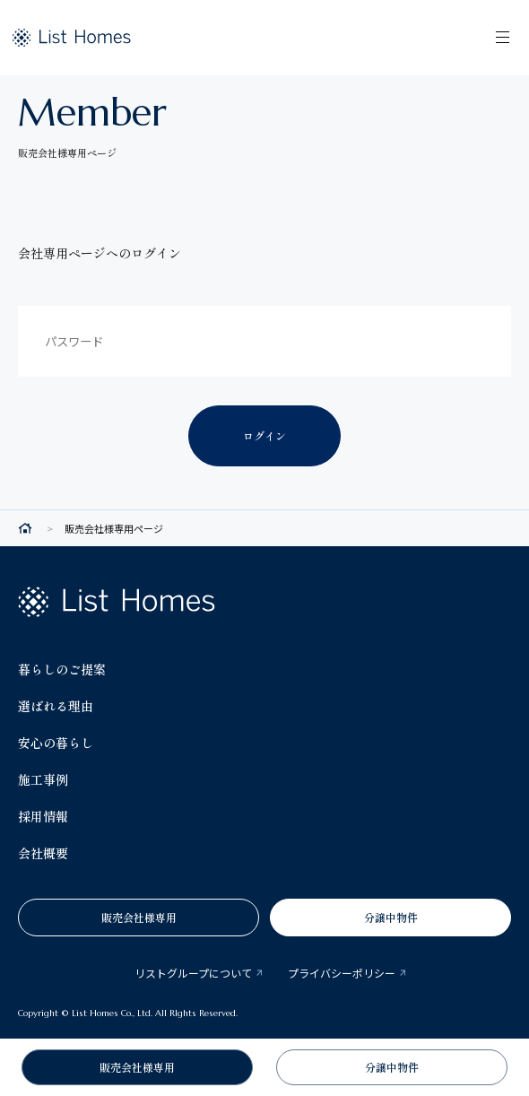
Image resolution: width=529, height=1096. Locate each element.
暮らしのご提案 (62, 669)
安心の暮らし (55, 743)
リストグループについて (193, 972)
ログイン (264, 435)
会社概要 (43, 853)
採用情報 (43, 816)
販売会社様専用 (139, 917)
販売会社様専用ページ (114, 529)
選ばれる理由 (55, 706)
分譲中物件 (391, 917)
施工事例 (43, 779)
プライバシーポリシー (341, 972)
